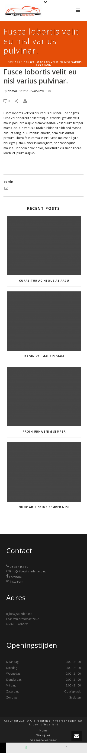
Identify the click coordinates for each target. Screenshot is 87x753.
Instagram (16, 582)
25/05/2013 (37, 91)
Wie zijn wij (43, 735)
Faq (20, 62)
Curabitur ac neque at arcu (44, 281)
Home (10, 62)
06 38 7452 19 (19, 567)
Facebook (15, 577)
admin (12, 91)
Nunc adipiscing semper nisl (44, 507)
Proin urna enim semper (44, 432)
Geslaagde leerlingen (44, 740)
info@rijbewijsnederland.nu (28, 571)
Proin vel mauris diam (44, 356)
